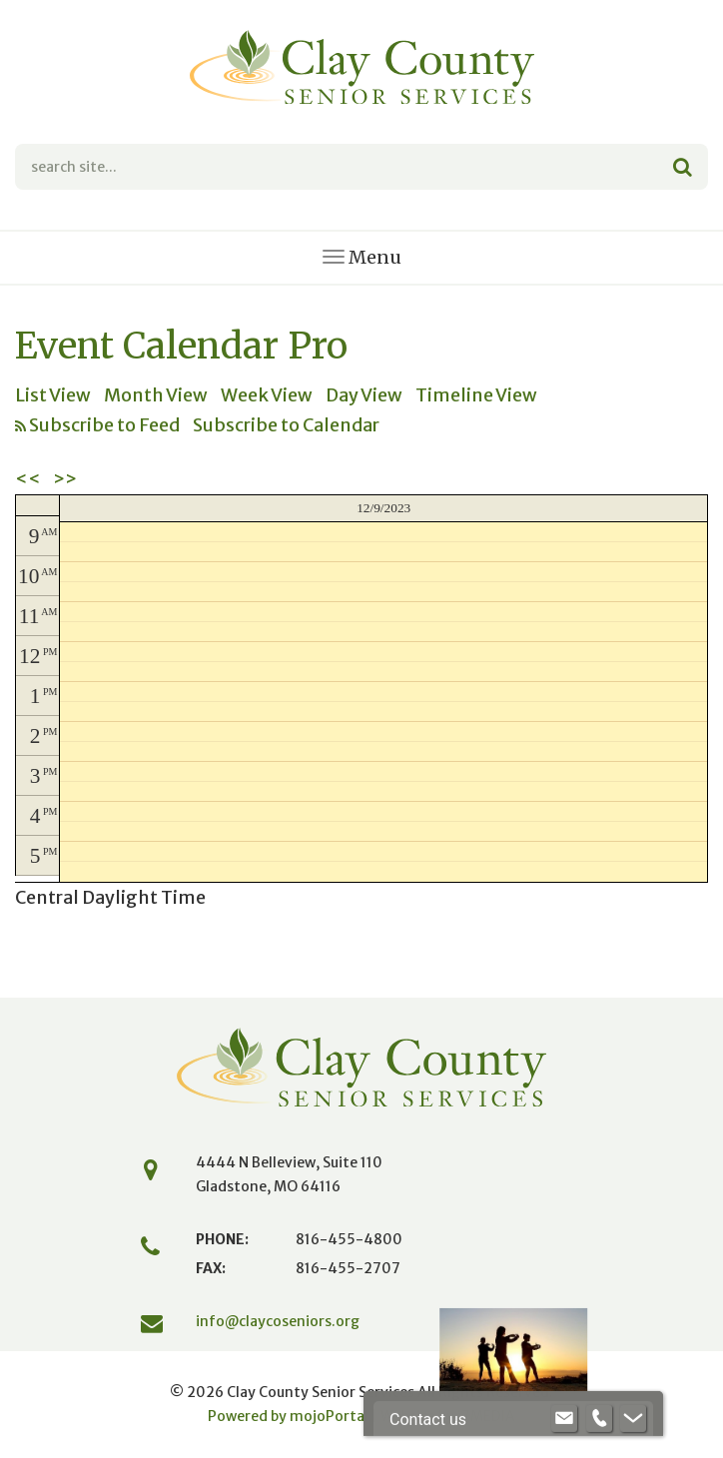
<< (28, 478)
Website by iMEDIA (447, 1416)
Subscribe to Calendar (286, 424)
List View (53, 394)
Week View (267, 394)
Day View (364, 394)
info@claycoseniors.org (278, 1321)
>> (65, 478)
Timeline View (476, 394)
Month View (156, 394)
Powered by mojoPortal (288, 1416)
